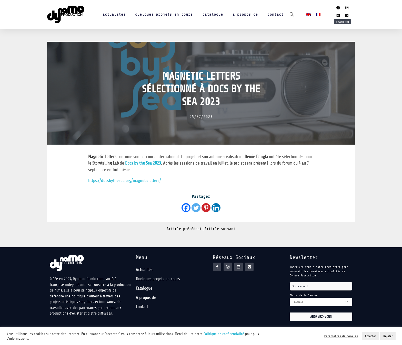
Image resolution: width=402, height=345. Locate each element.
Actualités (114, 14)
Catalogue (212, 14)
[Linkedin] (216, 207)
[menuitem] (308, 14)
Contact (275, 14)
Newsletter (342, 22)
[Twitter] (196, 207)
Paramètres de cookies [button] (341, 336)
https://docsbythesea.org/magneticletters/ (124, 180)
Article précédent (184, 229)
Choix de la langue (303, 295)
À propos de (245, 14)
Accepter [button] (370, 336)
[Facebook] (186, 207)
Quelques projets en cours (164, 14)
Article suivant (220, 229)
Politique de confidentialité (224, 334)
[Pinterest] (206, 207)
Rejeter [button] (388, 336)
